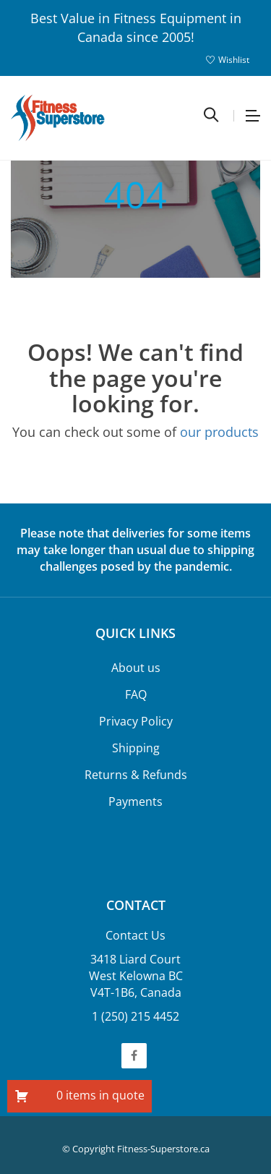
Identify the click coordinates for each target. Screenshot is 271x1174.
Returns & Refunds (136, 775)
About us (135, 668)
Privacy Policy (136, 721)
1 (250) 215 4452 (135, 1016)
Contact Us (135, 935)
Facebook (134, 1055)
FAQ (136, 694)
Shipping (136, 748)
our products (219, 432)
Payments (135, 801)
